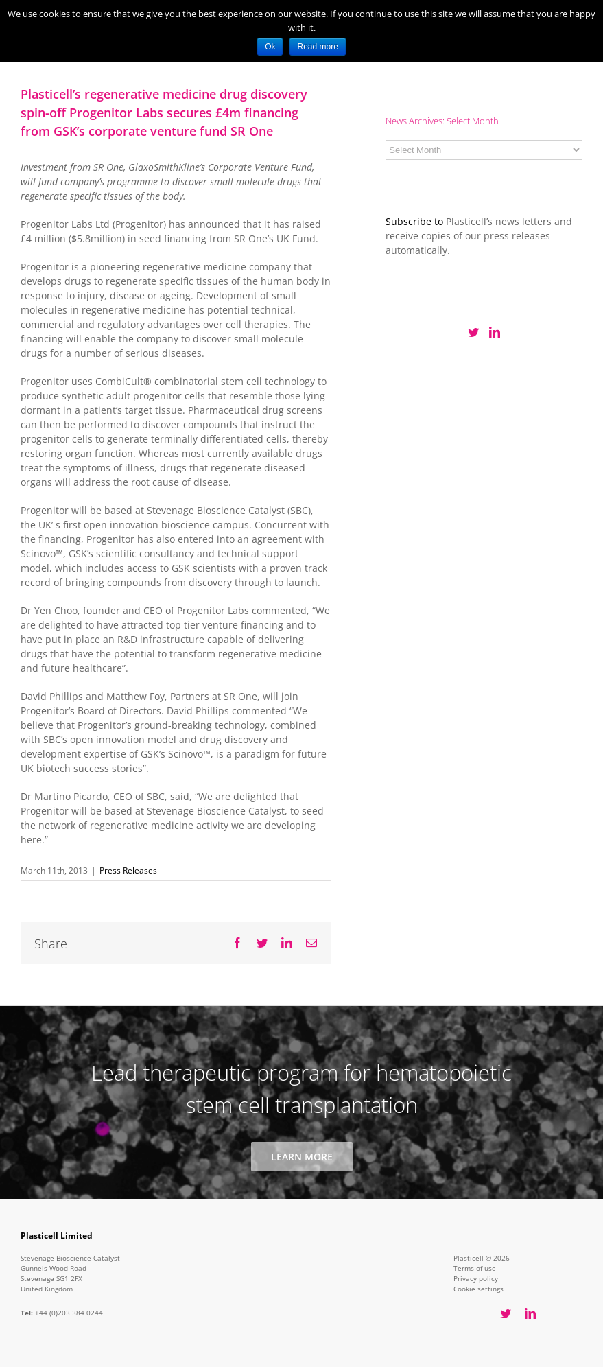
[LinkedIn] (494, 332)
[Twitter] (473, 332)
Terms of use (474, 1268)
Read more (317, 46)
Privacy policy (475, 1278)
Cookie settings (478, 1289)
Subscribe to (414, 221)
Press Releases (128, 870)
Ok (270, 46)
